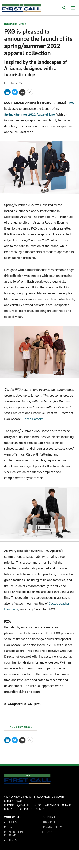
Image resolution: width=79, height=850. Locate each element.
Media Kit (10, 827)
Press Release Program (14, 834)
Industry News (15, 24)
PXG (71, 103)
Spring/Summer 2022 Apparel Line (29, 114)
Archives (10, 840)
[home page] (21, 8)
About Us (10, 822)
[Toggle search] (64, 8)
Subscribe (49, 822)
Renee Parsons (33, 419)
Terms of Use (51, 832)
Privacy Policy (52, 827)
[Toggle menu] (72, 8)
